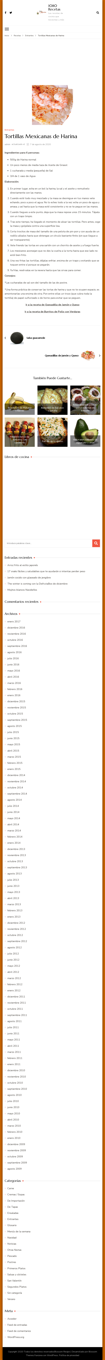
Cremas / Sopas (16, 1194)
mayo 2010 (13, 1113)
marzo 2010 (14, 1125)
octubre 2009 (15, 1156)
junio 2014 (13, 812)
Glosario (12, 1225)
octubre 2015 (15, 713)
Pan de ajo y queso (52, 441)
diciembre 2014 (16, 775)
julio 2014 (13, 805)
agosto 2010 (14, 1095)
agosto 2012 (14, 947)
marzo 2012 (14, 978)
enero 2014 (14, 842)
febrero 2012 (14, 984)
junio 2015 (13, 738)
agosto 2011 (14, 1021)
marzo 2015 (14, 756)
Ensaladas (12, 1213)
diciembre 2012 (16, 922)
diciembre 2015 (16, 701)
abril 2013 (13, 898)
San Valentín (14, 1280)
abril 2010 (13, 1119)
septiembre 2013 (17, 867)
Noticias (11, 1243)
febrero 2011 (14, 1058)
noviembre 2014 (16, 781)
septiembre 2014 (17, 793)
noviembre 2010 (16, 1076)
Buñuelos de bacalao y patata (52, 409)
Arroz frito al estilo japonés (22, 565)
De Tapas (12, 1206)
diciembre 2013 (16, 849)
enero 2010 (14, 1138)
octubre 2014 (15, 787)
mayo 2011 (13, 1039)
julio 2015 (13, 732)
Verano (11, 1299)
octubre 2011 (15, 1009)
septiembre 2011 (17, 1015)
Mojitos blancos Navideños (22, 589)
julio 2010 (13, 1101)
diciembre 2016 (16, 627)
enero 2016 (14, 695)
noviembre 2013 (16, 855)
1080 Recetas (54, 7)
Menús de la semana (18, 1231)
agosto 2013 (14, 873)
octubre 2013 (15, 861)
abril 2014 (13, 824)
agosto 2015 (14, 726)
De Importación (16, 1200)
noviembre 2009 (16, 1150)
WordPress (52, 1355)
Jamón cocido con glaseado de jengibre (29, 577)
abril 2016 (13, 676)
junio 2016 (13, 664)
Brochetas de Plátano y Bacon (19, 409)
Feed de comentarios (19, 1331)
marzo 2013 (14, 904)
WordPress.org (15, 1337)
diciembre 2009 (16, 1144)
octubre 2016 (15, 639)
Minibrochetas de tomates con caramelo (20, 439)
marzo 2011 (14, 1052)
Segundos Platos (17, 1286)
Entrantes (9, 130)
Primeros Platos (16, 1268)
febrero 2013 (14, 910)
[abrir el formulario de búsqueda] (97, 12)
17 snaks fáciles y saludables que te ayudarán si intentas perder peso (46, 571)
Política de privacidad (69, 1355)
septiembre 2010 (17, 1088)
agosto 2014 (14, 799)
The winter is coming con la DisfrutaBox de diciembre (37, 583)
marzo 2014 (14, 830)
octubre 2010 (15, 1082)
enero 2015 (14, 769)
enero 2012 (14, 990)
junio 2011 (13, 1033)
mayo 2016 (13, 670)
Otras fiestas (14, 1249)
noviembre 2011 (16, 1002)
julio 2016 (13, 658)
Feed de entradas (17, 1324)
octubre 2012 (15, 935)
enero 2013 (14, 916)
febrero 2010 (14, 1131)
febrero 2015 (14, 762)
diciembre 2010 (16, 1070)
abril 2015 (13, 750)
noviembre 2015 (16, 707)
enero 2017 (14, 621)
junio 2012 (13, 959)
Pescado (12, 1256)
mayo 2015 (13, 744)
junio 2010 (13, 1107)
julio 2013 (13, 879)
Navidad (12, 1237)
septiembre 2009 (17, 1162)
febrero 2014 (14, 836)
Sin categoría (14, 1293)
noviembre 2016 (16, 633)
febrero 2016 (14, 689)
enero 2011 (14, 1064)
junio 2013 (13, 885)
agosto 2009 (14, 1168)
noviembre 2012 (16, 928)
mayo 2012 (13, 965)
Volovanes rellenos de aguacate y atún (85, 441)
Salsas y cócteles (16, 1274)
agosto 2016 (14, 652)
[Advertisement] (52, 64)
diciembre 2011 (16, 996)
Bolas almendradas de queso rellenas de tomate (85, 407)
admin (7, 144)
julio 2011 (13, 1027)
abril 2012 (13, 971)
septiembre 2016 (17, 646)
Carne (10, 1188)
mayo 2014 (13, 818)
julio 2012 (13, 953)
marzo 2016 (14, 683)
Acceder (12, 1318)
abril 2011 (13, 1045)
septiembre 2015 (17, 719)
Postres (11, 1262)
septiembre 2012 (17, 941)
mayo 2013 (13, 892)
